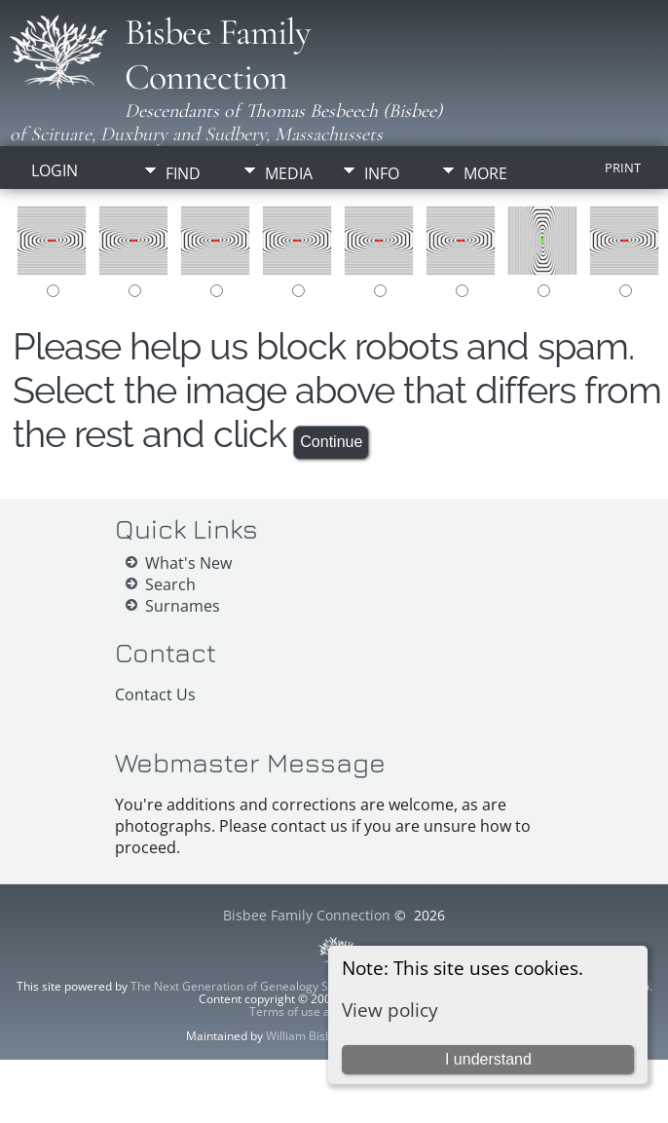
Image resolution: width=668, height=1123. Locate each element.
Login (54, 170)
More (485, 173)
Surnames (182, 606)
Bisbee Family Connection (218, 54)
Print (623, 167)
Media (289, 173)
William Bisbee (306, 1036)
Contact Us (155, 694)
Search (170, 584)
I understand (488, 1059)
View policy (390, 1009)
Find (183, 173)
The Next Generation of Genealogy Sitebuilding (257, 986)
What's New (188, 563)
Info (381, 173)
